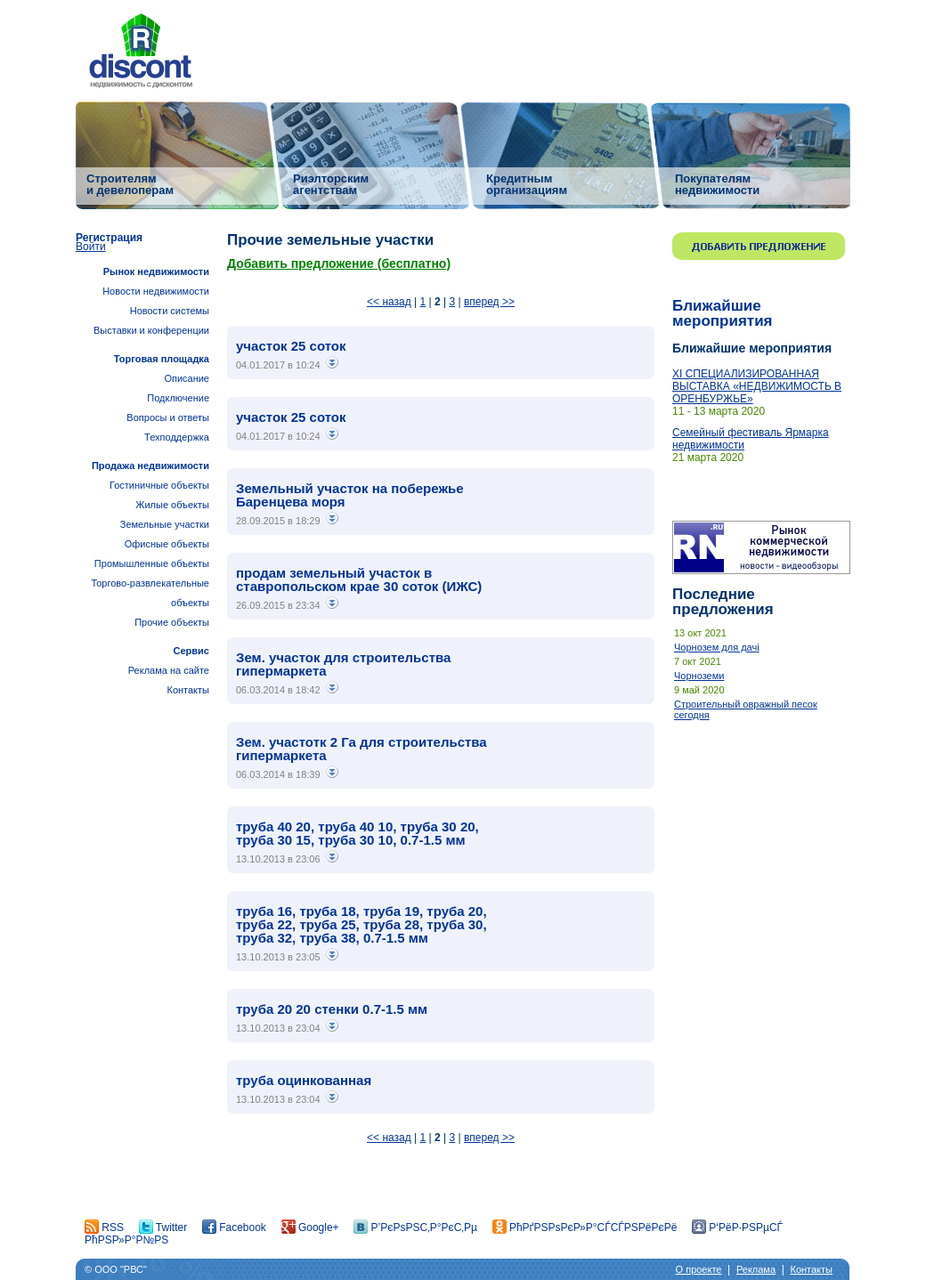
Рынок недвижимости (156, 271)
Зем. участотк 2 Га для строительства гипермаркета (361, 748)
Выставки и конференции (151, 330)
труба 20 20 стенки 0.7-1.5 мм (331, 1009)
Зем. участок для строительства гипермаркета (343, 664)
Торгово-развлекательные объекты (150, 593)
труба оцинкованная (303, 1080)
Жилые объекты (172, 504)
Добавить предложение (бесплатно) (339, 263)
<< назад (389, 302)
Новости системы (169, 310)
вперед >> (489, 302)
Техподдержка (176, 437)
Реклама (756, 1269)
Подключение (178, 398)
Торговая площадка (161, 358)
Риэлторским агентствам (331, 184)
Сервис (191, 650)
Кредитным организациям (526, 184)
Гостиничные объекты (159, 485)
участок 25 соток (291, 345)
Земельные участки (164, 524)
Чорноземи (699, 675)
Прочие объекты (171, 622)
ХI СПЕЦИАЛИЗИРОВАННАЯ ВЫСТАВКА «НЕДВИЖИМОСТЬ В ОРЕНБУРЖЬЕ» (756, 386)
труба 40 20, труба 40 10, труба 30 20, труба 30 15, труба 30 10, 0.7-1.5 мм (357, 833)
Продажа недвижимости (150, 465)
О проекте (699, 1269)
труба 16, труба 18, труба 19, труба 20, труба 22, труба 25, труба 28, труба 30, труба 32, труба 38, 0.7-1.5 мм (361, 924)
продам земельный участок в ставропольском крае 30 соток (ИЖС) (359, 579)
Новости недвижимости (155, 291)
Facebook (234, 1227)
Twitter (163, 1227)
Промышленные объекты (151, 563)
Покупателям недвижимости (717, 184)
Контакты (188, 690)
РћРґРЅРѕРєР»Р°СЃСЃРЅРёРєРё (585, 1227)
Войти (91, 246)
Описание (186, 378)
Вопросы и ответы (167, 417)
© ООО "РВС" (116, 1269)
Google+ (310, 1227)
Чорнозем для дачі (716, 647)
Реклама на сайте (168, 670)
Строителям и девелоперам (130, 184)
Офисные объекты (167, 544)
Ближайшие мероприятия (722, 313)
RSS (104, 1227)
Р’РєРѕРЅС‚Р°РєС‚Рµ (415, 1227)
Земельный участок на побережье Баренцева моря (350, 495)
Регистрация (109, 237)
